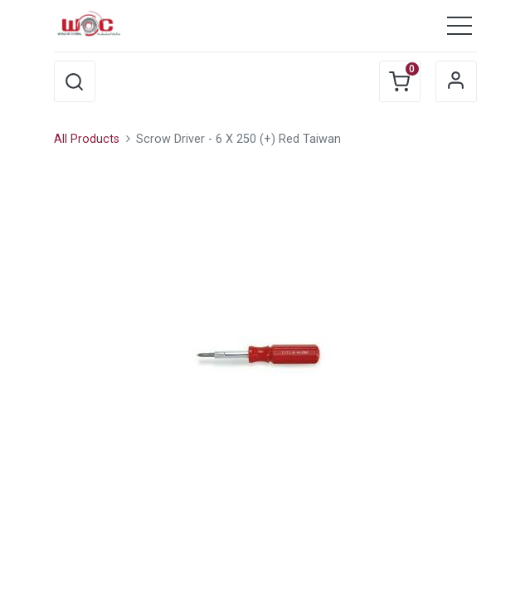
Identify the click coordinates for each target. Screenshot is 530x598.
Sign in (456, 81)
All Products (86, 139)
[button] (74, 81)
